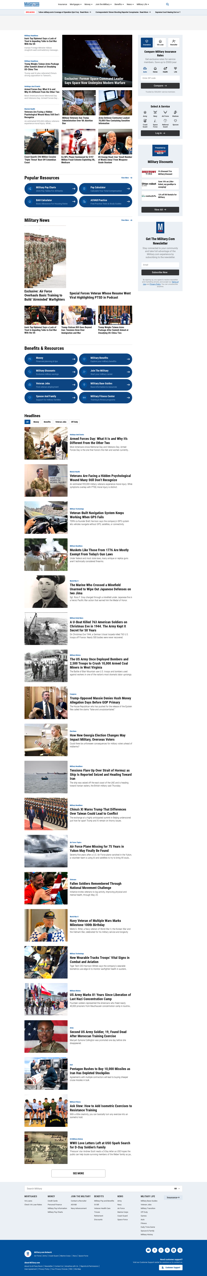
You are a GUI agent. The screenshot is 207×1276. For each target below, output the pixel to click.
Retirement (98, 1216)
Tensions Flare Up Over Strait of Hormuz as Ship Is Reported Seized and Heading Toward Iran (101, 774)
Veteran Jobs (60, 422)
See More (78, 1173)
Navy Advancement (79, 1208)
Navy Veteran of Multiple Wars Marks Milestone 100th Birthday (95, 923)
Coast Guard (122, 1216)
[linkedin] (173, 1250)
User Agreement (30, 1269)
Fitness (144, 1223)
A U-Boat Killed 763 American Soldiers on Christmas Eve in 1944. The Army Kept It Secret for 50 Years (98, 626)
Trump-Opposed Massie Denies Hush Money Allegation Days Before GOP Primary (100, 700)
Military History (147, 1234)
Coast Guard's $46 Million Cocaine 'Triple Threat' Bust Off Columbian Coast (40, 159)
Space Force (122, 1219)
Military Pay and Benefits (104, 1201)
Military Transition (148, 1208)
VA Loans (28, 1201)
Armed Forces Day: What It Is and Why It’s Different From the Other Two (41, 90)
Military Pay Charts (55, 1212)
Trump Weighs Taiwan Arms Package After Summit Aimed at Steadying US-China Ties (41, 67)
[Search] (166, 4)
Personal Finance (55, 1205)
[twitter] (167, 1250)
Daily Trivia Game (148, 1227)
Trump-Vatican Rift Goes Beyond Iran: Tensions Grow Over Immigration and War (76, 330)
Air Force (121, 1208)
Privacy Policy (155, 284)
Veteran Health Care (102, 1208)
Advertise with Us (72, 1266)
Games (144, 1216)
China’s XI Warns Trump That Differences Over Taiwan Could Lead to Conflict (98, 812)
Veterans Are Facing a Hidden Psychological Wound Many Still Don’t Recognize (41, 114)
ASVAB (74, 1205)
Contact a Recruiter (78, 1201)
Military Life (143, 4)
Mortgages (76, 4)
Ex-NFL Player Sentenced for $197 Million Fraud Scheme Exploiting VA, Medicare (78, 159)
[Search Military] (98, 1189)
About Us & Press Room (33, 1266)
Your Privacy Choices (59, 1269)
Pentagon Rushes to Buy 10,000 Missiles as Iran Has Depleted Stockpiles (100, 1071)
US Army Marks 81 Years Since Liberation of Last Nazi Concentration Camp (100, 997)
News (130, 4)
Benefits (119, 4)
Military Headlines (31, 36)
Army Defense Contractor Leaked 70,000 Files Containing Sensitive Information (114, 121)
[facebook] (154, 1250)
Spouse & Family (147, 1231)
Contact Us (58, 1266)
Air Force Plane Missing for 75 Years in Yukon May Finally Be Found (97, 848)
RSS (70, 1269)
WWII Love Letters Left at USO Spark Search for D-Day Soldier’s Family (100, 1145)
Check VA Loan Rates (33, 1205)
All (27, 422)
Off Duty (74, 422)
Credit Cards (53, 1201)
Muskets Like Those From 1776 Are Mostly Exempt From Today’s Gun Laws (99, 552)
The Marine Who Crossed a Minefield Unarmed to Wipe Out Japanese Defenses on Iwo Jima (100, 589)
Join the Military (103, 4)
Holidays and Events (32, 86)
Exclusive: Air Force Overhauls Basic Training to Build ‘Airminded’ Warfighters (44, 295)
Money (89, 4)
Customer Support (170, 1267)
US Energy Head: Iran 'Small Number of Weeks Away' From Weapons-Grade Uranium (115, 159)
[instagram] (161, 1250)
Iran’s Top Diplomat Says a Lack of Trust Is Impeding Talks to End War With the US (40, 41)
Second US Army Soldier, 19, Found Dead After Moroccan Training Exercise (98, 1034)
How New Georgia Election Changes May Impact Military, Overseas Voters (97, 737)
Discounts (98, 1219)
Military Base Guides (149, 1201)
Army (119, 1201)
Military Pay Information (57, 1208)
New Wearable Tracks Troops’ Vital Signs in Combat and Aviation (100, 960)
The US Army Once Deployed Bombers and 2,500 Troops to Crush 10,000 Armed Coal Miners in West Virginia (99, 663)
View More (125, 178)
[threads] (180, 1250)
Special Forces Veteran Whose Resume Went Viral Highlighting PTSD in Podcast (100, 295)
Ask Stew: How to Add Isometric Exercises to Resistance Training (101, 1108)
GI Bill (96, 1205)
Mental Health (29, 109)
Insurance (62, 4)
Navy (119, 1205)
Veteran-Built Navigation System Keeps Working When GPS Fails (97, 515)
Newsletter (49, 1266)
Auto (142, 1219)
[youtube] (148, 1250)
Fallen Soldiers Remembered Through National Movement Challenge (95, 886)
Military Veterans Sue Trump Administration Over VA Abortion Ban (77, 121)
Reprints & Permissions (89, 1266)
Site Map (77, 1269)
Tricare (97, 1212)
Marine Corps (122, 1212)
